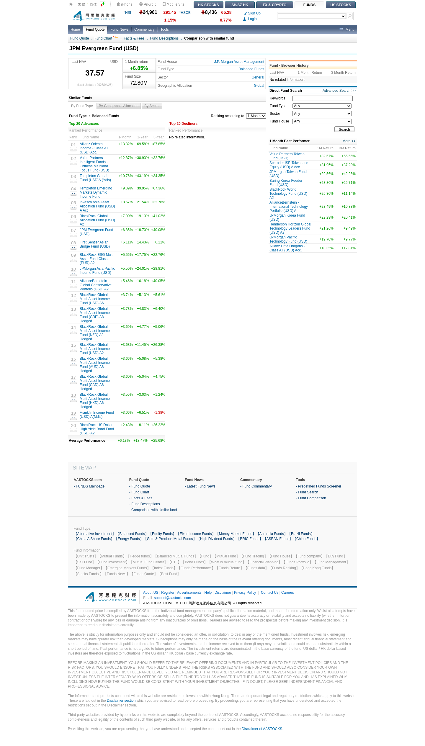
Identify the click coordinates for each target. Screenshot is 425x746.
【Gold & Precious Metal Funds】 (170, 539)
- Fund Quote (139, 486)
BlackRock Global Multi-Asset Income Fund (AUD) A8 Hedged (95, 364)
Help (208, 592)
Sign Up (252, 13)
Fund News (119, 29)
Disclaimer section (121, 700)
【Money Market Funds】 (235, 534)
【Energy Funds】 (128, 539)
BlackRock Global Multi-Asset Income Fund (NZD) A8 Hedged (95, 333)
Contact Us (269, 592)
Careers (287, 592)
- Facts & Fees (140, 498)
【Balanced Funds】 (132, 534)
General (257, 77)
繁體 (81, 4)
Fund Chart (106, 38)
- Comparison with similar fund (153, 510)
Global (259, 86)
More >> (349, 141)
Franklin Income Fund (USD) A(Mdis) (97, 414)
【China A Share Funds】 (94, 539)
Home (75, 29)
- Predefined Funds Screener (318, 486)
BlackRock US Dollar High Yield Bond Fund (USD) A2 (97, 429)
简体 (93, 4)
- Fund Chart (139, 492)
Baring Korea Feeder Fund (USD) (285, 183)
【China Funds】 (306, 539)
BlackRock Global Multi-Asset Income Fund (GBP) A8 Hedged (95, 315)
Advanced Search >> (339, 91)
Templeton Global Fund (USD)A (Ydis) (95, 178)
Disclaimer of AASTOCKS (262, 729)
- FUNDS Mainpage (89, 486)
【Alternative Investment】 (95, 534)
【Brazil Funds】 (300, 534)
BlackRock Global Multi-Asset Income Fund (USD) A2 (95, 349)
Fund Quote (95, 29)
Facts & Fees (134, 38)
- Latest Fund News (200, 486)
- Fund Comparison (311, 498)
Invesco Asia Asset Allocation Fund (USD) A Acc (97, 206)
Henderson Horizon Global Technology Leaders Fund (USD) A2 (290, 228)
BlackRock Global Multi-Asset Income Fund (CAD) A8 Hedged (95, 382)
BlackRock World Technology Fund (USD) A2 (288, 193)
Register (167, 592)
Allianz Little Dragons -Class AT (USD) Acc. (287, 248)
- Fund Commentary (256, 486)
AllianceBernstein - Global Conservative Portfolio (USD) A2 (96, 285)
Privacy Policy (245, 592)
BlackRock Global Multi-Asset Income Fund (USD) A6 (95, 299)
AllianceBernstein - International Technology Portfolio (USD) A (288, 206)
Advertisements (189, 592)
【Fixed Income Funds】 (195, 534)
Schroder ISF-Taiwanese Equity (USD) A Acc (288, 165)
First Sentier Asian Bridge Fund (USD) (95, 244)
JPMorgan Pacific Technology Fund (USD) (288, 239)
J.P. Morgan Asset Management (239, 62)
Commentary (144, 29)
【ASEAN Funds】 (278, 539)
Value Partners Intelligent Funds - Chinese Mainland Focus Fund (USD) (94, 164)
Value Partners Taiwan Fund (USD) (287, 156)
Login (250, 19)
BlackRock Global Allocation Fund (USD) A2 (97, 220)
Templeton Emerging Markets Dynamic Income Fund (96, 192)
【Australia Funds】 (271, 534)
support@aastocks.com (172, 598)
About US (150, 592)
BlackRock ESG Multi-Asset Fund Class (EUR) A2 (97, 259)
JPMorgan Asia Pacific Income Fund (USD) (97, 270)
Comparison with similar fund (209, 38)
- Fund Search (307, 492)
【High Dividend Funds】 (216, 539)
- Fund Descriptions (144, 504)
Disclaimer (223, 592)
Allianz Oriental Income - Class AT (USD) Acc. (94, 148)
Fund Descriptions (164, 38)
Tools (165, 29)
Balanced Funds (251, 69)
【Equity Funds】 (162, 534)
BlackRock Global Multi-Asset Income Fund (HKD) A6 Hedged (95, 400)
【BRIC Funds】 (249, 539)
